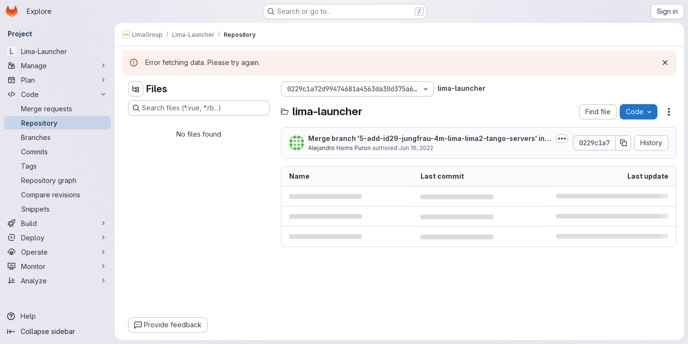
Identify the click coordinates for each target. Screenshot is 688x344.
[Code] (57, 94)
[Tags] (57, 165)
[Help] (57, 316)
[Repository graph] (57, 180)
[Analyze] (57, 280)
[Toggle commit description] (562, 138)
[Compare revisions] (57, 194)
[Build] (57, 223)
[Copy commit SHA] (623, 142)
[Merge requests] (57, 108)
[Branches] (57, 137)
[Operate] (57, 251)
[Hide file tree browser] (135, 89)
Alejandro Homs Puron (339, 147)
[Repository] (57, 122)
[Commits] (57, 151)
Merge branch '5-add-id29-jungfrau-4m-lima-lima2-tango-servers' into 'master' (429, 138)
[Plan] (57, 79)
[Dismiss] (665, 62)
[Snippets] (57, 208)
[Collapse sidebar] (57, 331)
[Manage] (57, 65)
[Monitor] (57, 266)
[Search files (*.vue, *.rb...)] (198, 108)
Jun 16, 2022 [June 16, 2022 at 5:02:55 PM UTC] (416, 147)
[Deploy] (57, 237)
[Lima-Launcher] (57, 51)
